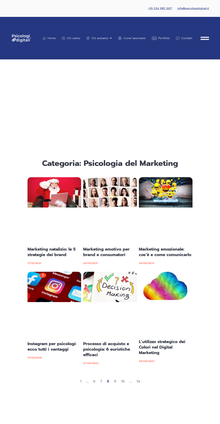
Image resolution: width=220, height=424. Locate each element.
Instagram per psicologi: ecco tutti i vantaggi (52, 346)
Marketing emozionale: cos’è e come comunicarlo (165, 252)
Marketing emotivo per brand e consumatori (106, 252)
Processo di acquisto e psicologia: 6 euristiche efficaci (106, 349)
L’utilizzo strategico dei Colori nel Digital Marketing (162, 347)
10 (123, 381)
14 (138, 381)
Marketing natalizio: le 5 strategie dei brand (52, 252)
